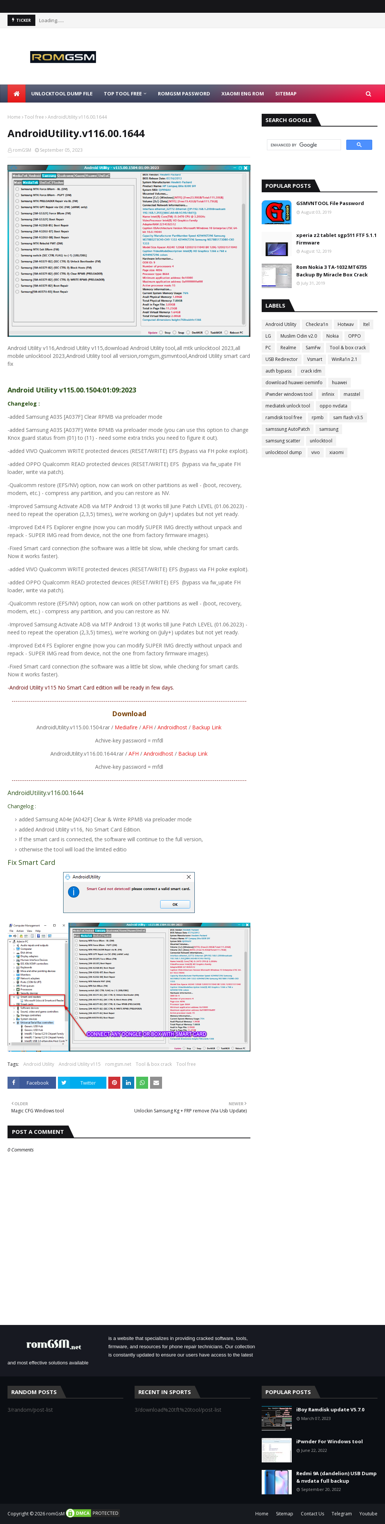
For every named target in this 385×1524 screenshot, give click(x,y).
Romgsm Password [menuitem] (184, 93)
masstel (352, 394)
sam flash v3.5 (348, 417)
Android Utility (38, 1064)
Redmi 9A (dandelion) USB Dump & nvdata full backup (336, 1477)
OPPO (354, 336)
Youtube (368, 1513)
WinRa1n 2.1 (345, 359)
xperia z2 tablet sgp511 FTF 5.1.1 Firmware (336, 239)
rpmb (318, 417)
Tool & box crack (154, 1064)
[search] (303, 145)
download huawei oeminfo (294, 382)
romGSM (22, 150)
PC (268, 347)
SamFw (313, 347)
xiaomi (336, 452)
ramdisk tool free (283, 417)
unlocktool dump (283, 452)
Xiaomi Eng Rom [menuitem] (242, 93)
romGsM (55, 1513)
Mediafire (126, 727)
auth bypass (278, 371)
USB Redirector (281, 359)
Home (14, 117)
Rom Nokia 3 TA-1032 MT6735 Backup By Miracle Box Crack (332, 271)
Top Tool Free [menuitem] (123, 93)
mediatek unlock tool (287, 406)
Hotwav (346, 324)
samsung (328, 429)
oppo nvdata (333, 406)
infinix (328, 394)
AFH (147, 727)
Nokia (332, 336)
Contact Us (312, 1513)
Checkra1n (317, 324)
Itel (366, 324)
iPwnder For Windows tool (329, 1441)
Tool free (34, 117)
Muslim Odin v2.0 (298, 336)
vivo (315, 452)
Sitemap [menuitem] (286, 93)
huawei (339, 382)
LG (268, 336)
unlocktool (321, 441)
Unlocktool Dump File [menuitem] (61, 93)
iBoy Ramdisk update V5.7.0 (330, 1409)
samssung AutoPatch (287, 429)
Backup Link (206, 727)
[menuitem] (17, 93)
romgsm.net (118, 1064)
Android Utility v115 (80, 1064)
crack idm (311, 371)
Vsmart (314, 359)
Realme (288, 347)
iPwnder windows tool (288, 394)
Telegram (342, 1513)
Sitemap (284, 1513)
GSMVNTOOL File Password (330, 203)
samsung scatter (282, 441)
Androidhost (172, 727)
